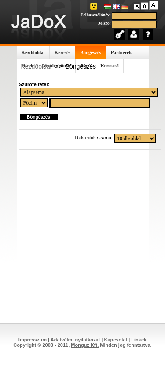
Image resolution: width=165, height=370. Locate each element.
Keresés (62, 52)
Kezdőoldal (33, 52)
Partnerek (121, 52)
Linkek (139, 339)
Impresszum (32, 339)
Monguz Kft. (85, 345)
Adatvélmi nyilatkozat (75, 339)
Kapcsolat (116, 339)
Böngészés (90, 52)
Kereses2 (109, 65)
